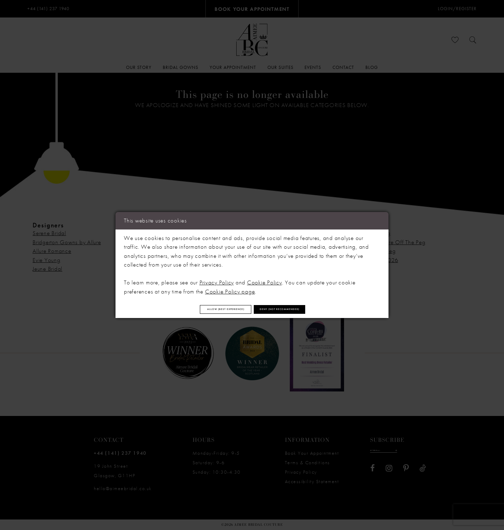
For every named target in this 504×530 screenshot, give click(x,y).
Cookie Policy (264, 278)
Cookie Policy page (230, 287)
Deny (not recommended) (308, 309)
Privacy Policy (217, 278)
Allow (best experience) (199, 309)
